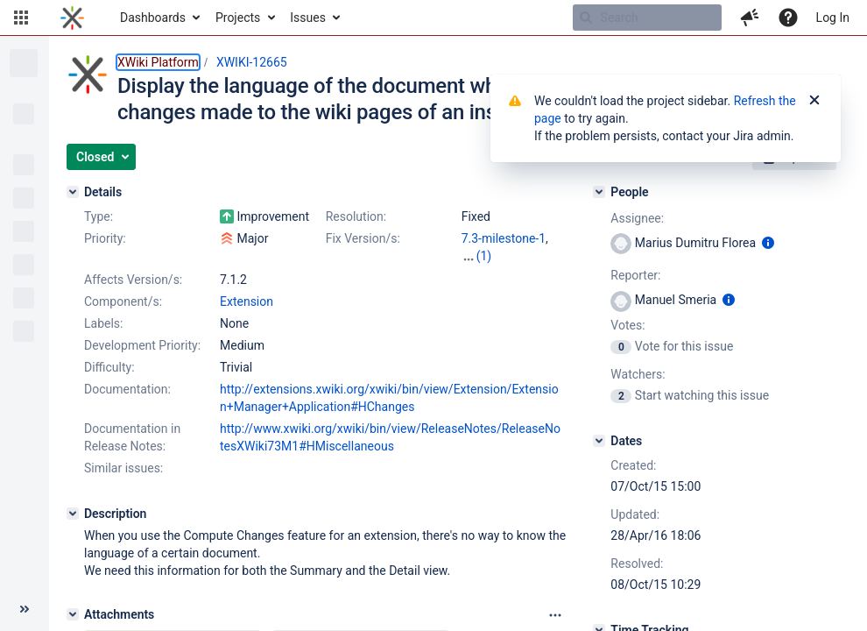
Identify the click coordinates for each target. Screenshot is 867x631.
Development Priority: (142, 345)
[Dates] (599, 441)
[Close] (814, 101)
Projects (237, 18)
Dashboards (153, 18)
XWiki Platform (158, 62)
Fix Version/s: (363, 238)
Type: (98, 216)
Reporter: (635, 275)
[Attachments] (73, 614)
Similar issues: (123, 468)
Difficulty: (109, 367)
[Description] (73, 513)
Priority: (105, 238)
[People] (599, 192)
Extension (246, 301)
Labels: (103, 323)
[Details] (73, 192)
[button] (21, 17)
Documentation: (127, 389)
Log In (832, 18)
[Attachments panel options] (555, 615)
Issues (308, 18)
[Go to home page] (72, 17)
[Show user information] (768, 243)
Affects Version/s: (133, 280)
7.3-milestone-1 (504, 238)
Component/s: (123, 301)
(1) (484, 256)
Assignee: (637, 218)
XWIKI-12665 (251, 62)
